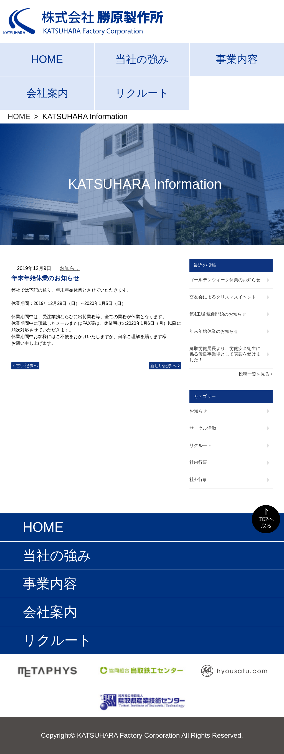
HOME (47, 59)
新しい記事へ (163, 365)
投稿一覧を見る (254, 374)
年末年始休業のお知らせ (213, 331)
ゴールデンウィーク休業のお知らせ (224, 279)
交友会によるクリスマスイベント (222, 297)
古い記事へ (27, 365)
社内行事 (198, 462)
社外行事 (198, 479)
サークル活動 (202, 428)
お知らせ (70, 268)
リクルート (142, 93)
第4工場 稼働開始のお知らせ (217, 314)
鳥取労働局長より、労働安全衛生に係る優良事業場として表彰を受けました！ (224, 354)
